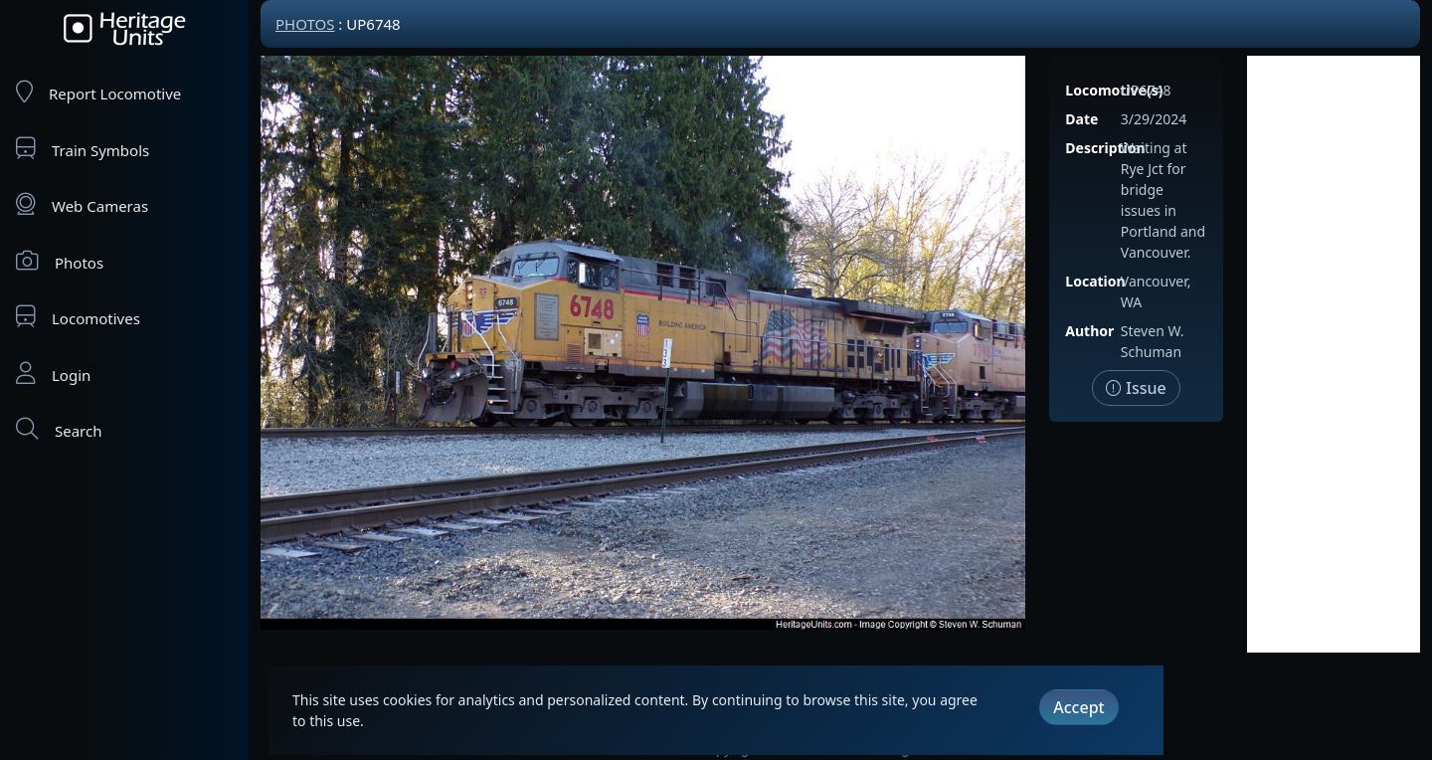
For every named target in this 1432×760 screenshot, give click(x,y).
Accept (1078, 707)
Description (1105, 147)
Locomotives (78, 316)
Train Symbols (82, 148)
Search (58, 429)
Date (1081, 118)
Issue (1136, 388)
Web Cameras (82, 204)
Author (1089, 330)
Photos (59, 261)
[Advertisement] (1333, 354)
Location (1095, 281)
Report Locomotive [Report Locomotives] (98, 92)
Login (53, 373)
